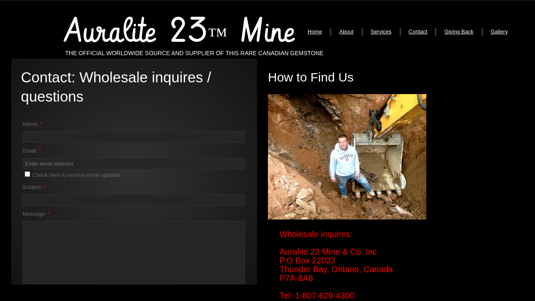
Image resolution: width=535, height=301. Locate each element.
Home (315, 31)
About (346, 31)
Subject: (34, 187)
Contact (418, 31)
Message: (36, 214)
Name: (32, 124)
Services (381, 31)
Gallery (499, 31)
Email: (32, 151)
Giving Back (458, 31)
